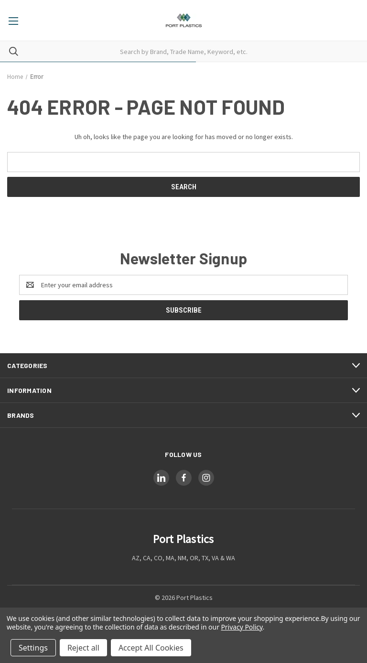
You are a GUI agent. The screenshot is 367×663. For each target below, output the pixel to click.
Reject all (83, 647)
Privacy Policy (241, 626)
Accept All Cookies (151, 647)
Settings (33, 647)
